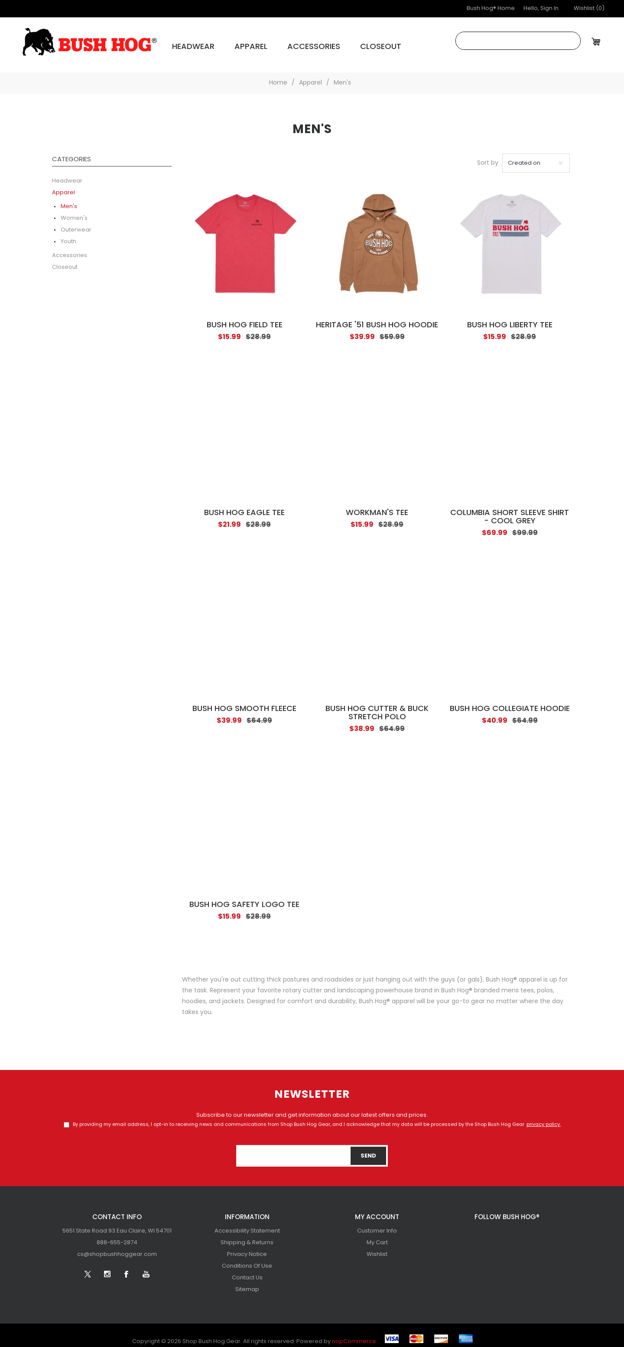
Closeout (335, 43)
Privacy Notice (247, 1247)
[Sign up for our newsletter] (312, 1149)
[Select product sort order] (536, 156)
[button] (589, 8)
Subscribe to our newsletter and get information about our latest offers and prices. (312, 1108)
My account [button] (377, 1210)
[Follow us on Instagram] (497, 1228)
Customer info (377, 1224)
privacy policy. (543, 1117)
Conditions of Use (247, 1259)
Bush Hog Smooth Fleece (244, 702)
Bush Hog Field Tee (245, 318)
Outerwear (76, 223)
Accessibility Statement (247, 1224)
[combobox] (509, 40)
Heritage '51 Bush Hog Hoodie (377, 318)
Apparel (231, 43)
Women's (74, 211)
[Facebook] (516, 1228)
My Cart (377, 1236)
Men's (69, 199)
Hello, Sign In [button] (541, 8)
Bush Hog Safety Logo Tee (244, 898)
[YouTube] (536, 1228)
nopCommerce (354, 1334)
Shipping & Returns (247, 1236)
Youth (68, 235)
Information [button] (247, 1210)
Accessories (281, 43)
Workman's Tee (377, 506)
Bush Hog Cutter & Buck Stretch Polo (377, 706)
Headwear (184, 43)
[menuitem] (117, 1224)
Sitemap (247, 1282)
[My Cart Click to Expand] (597, 41)
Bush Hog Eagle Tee (244, 506)
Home (278, 76)
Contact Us (247, 1271)
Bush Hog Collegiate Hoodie (510, 702)
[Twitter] (477, 1228)
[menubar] (117, 1235)
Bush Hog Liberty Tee (509, 318)
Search (571, 40)
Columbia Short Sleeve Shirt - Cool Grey (509, 510)
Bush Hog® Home (491, 8)
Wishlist (377, 1247)
